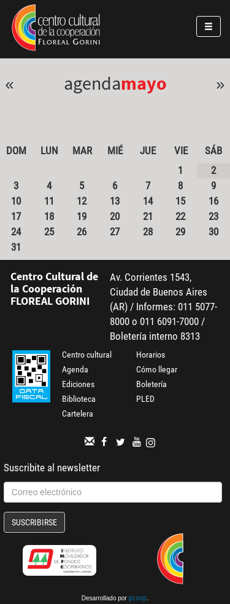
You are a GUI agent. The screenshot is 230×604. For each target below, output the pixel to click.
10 (16, 201)
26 (81, 232)
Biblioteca (79, 398)
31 (16, 247)
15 (180, 201)
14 (148, 201)
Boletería (151, 384)
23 (213, 216)
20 (115, 216)
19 (81, 216)
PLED (145, 398)
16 (213, 201)
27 (115, 232)
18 (49, 216)
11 (49, 201)
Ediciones (78, 384)
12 (81, 201)
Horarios (150, 354)
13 (115, 201)
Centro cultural (87, 354)
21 (148, 216)
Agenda (75, 369)
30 (213, 232)
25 (49, 232)
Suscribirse (34, 522)
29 (180, 232)
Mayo (144, 83)
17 (16, 216)
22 (180, 216)
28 (148, 232)
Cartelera (77, 413)
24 (16, 232)
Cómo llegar (156, 369)
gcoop (137, 599)
